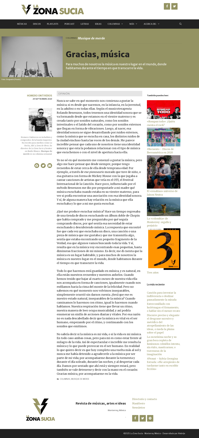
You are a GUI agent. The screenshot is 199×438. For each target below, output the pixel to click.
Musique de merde (80, 379)
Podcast (69, 24)
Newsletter (138, 407)
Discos (37, 24)
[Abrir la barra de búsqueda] (180, 24)
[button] (36, 165)
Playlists (52, 24)
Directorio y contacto (144, 399)
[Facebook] (167, 6)
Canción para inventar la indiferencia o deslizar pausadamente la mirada (161, 296)
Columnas (117, 24)
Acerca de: (153, 24)
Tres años (153, 272)
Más (135, 24)
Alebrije (181, 433)
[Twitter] (174, 6)
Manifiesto (138, 403)
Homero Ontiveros (39, 95)
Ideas (98, 24)
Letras (85, 24)
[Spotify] (150, 418)
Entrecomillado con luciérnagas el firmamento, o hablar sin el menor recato (163, 307)
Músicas (22, 24)
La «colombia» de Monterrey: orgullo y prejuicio (159, 222)
